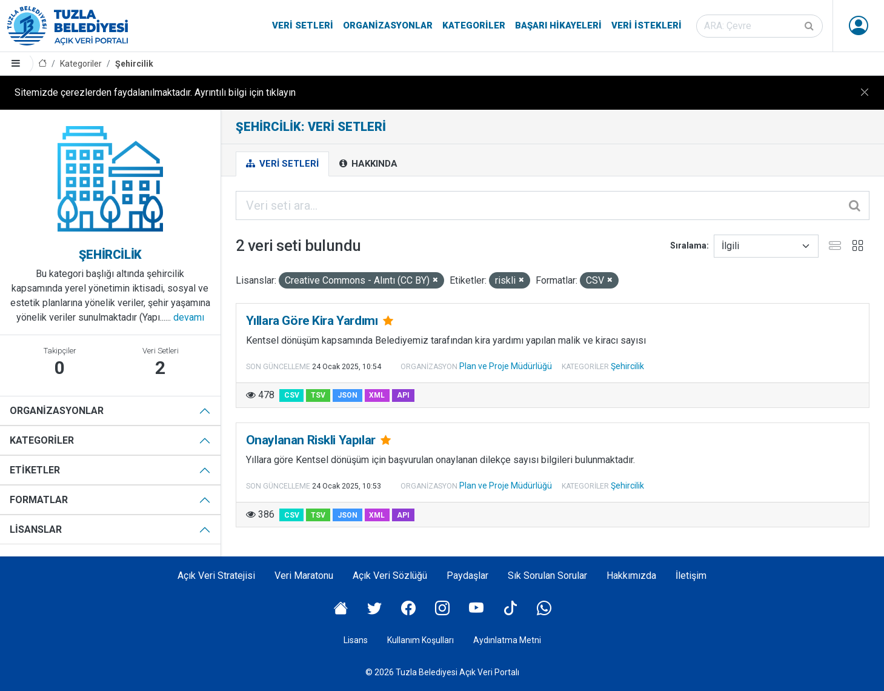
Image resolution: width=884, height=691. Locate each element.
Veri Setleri (302, 25)
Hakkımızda (631, 575)
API (403, 395)
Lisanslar (36, 529)
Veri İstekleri (646, 25)
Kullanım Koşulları (420, 640)
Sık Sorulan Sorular (547, 575)
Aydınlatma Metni (507, 640)
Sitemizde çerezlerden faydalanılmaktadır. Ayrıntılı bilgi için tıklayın (155, 92)
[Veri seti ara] (759, 26)
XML (377, 395)
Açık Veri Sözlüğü (390, 575)
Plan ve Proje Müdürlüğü (505, 366)
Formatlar (39, 500)
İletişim (691, 575)
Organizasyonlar (388, 25)
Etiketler (35, 470)
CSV (291, 395)
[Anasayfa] (42, 64)
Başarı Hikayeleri (558, 25)
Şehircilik (134, 63)
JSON (347, 395)
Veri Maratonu (303, 575)
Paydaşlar (467, 575)
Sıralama (688, 245)
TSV (318, 395)
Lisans (356, 640)
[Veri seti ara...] (552, 205)
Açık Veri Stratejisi (216, 575)
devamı (188, 317)
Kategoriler (473, 25)
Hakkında (368, 163)
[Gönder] (810, 26)
